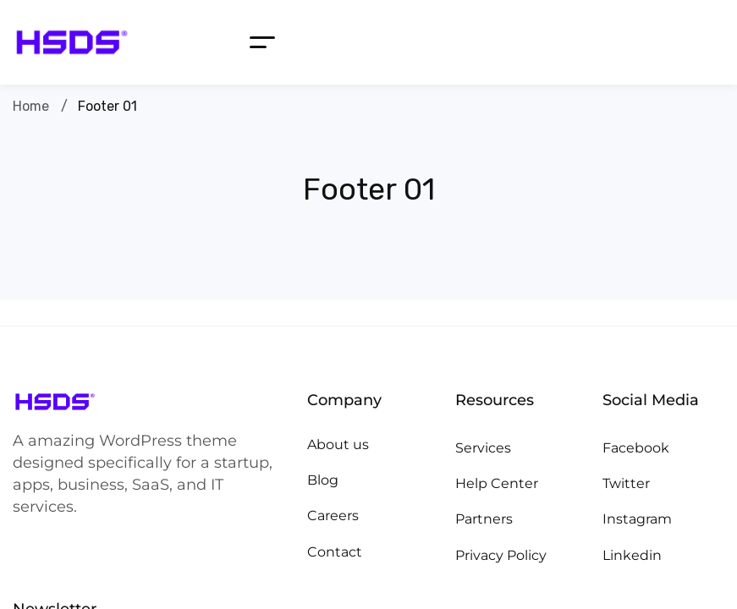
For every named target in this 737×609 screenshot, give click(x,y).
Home (31, 106)
